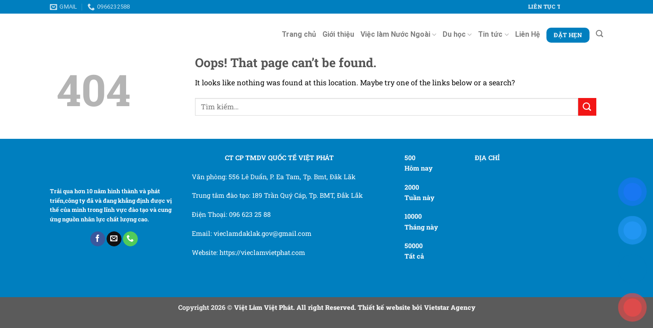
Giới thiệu (338, 34)
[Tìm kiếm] (599, 34)
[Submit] (587, 107)
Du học (457, 34)
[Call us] (130, 239)
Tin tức (493, 34)
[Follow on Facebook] (97, 239)
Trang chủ (299, 34)
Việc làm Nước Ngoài (398, 34)
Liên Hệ (527, 34)
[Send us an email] (114, 239)
